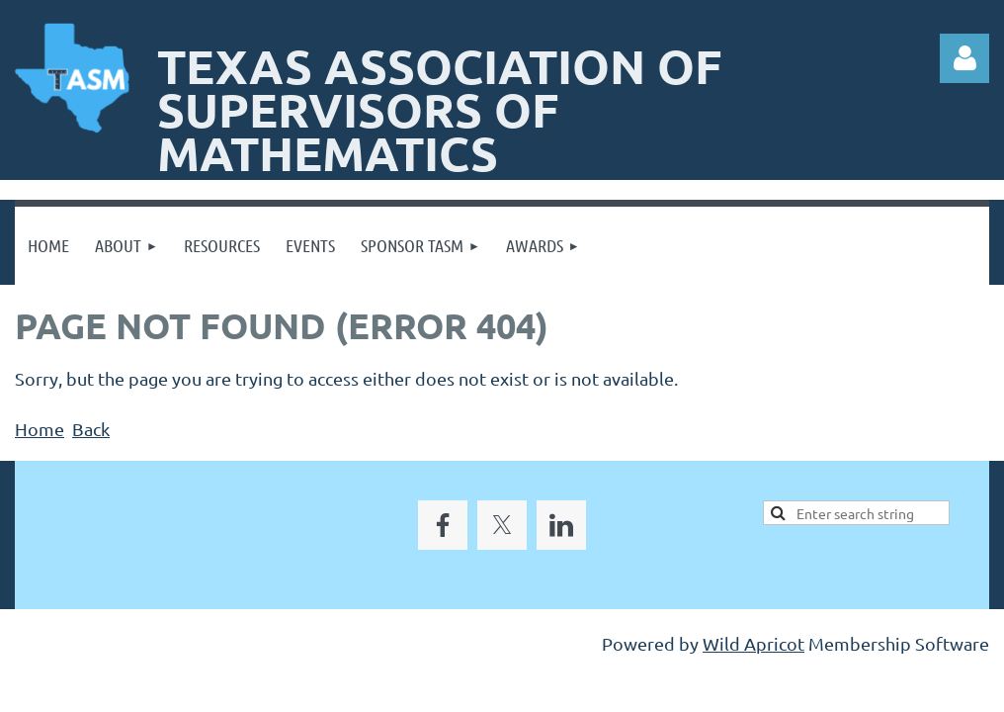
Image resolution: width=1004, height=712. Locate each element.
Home (39, 428)
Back (91, 428)
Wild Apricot (753, 643)
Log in (964, 58)
